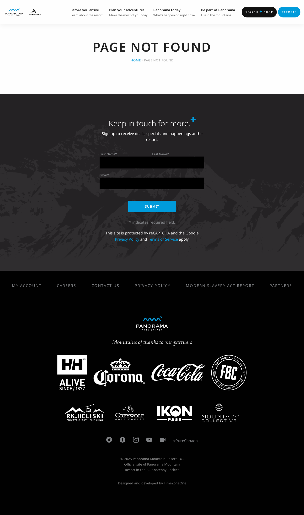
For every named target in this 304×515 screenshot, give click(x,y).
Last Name (159, 154)
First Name (107, 154)
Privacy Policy (127, 239)
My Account (27, 285)
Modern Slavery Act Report (220, 285)
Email (103, 175)
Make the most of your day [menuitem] (128, 12)
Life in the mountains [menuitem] (218, 12)
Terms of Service (163, 239)
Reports (289, 12)
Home (136, 60)
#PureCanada (185, 440)
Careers (66, 285)
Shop (259, 11)
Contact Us (105, 285)
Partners (281, 285)
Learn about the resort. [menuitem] (86, 12)
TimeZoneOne (175, 483)
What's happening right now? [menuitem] (174, 12)
